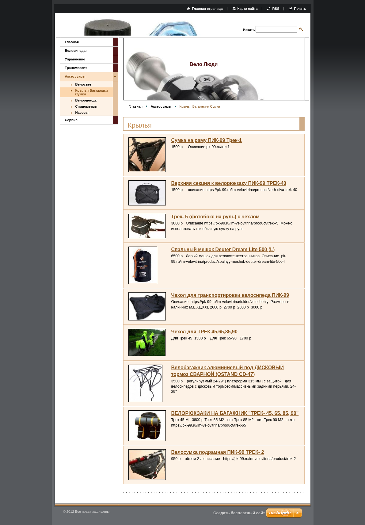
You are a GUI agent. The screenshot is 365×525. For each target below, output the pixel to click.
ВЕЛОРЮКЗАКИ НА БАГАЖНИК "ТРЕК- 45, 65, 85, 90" (235, 413)
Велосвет (83, 84)
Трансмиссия (76, 68)
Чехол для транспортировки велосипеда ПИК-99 (230, 295)
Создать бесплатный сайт (239, 513)
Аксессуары (161, 106)
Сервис (71, 120)
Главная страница (207, 8)
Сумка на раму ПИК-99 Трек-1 (206, 140)
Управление (75, 59)
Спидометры (86, 106)
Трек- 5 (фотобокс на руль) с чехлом (215, 216)
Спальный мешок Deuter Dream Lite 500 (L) (223, 249)
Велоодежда (86, 100)
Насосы (82, 112)
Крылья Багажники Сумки (91, 92)
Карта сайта (248, 8)
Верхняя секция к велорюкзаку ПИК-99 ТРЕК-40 (228, 183)
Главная (136, 106)
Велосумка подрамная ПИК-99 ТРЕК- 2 (217, 452)
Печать (300, 8)
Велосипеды (76, 50)
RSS (275, 8)
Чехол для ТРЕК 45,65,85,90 (204, 331)
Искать (249, 30)
